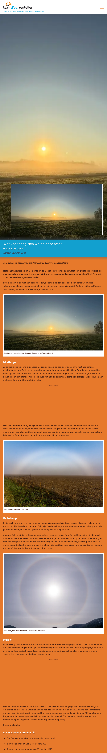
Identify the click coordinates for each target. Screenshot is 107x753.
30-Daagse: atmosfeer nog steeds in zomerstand (31, 738)
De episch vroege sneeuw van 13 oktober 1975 (29, 749)
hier (19, 725)
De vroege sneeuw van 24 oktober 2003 (26, 744)
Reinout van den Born (14, 252)
